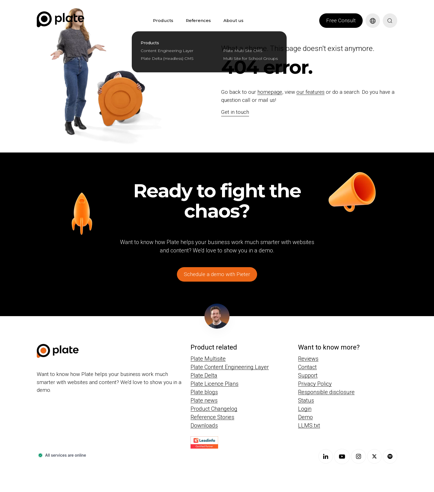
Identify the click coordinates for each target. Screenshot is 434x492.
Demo (305, 417)
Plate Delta (204, 375)
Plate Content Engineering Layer (230, 367)
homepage (269, 92)
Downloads (204, 425)
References (198, 20)
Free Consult (341, 20)
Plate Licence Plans (214, 383)
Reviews (308, 358)
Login (304, 408)
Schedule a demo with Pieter (217, 274)
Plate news (204, 400)
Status (306, 400)
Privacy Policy (315, 383)
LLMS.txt (309, 425)
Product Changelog (214, 408)
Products (163, 20)
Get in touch (235, 112)
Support (308, 375)
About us (233, 20)
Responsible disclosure (326, 392)
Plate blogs (204, 392)
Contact (307, 367)
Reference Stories (212, 417)
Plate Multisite (208, 358)
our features (310, 92)
